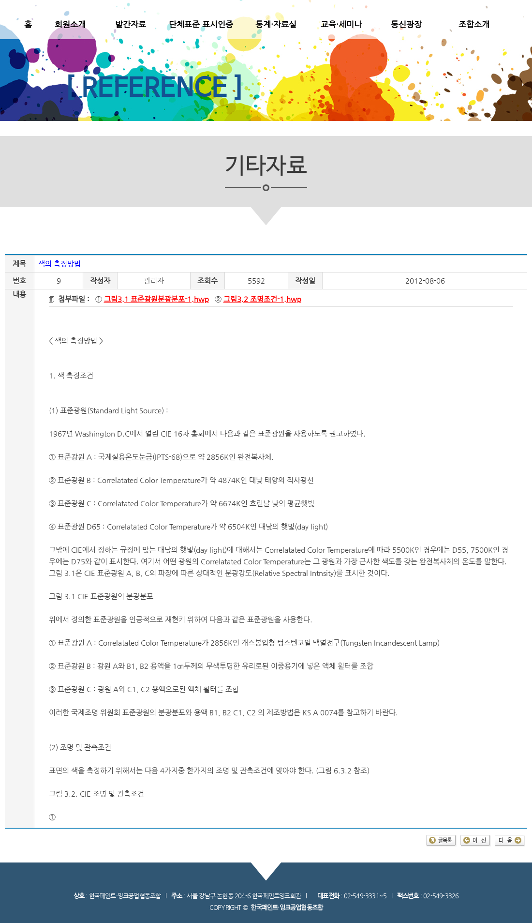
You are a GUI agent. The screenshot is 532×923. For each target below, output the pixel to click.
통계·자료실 (275, 24)
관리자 (154, 281)
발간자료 (130, 24)
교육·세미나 (341, 24)
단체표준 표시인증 (201, 24)
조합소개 (473, 24)
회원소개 (70, 24)
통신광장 (406, 24)
